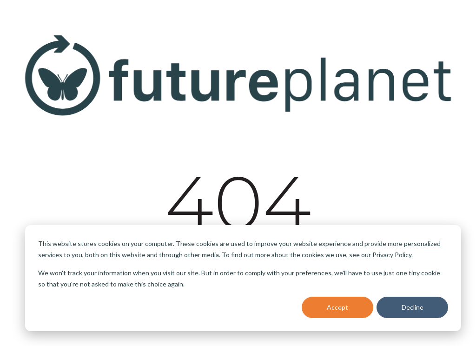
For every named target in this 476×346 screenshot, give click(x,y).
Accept (337, 307)
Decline (412, 307)
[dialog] (243, 278)
